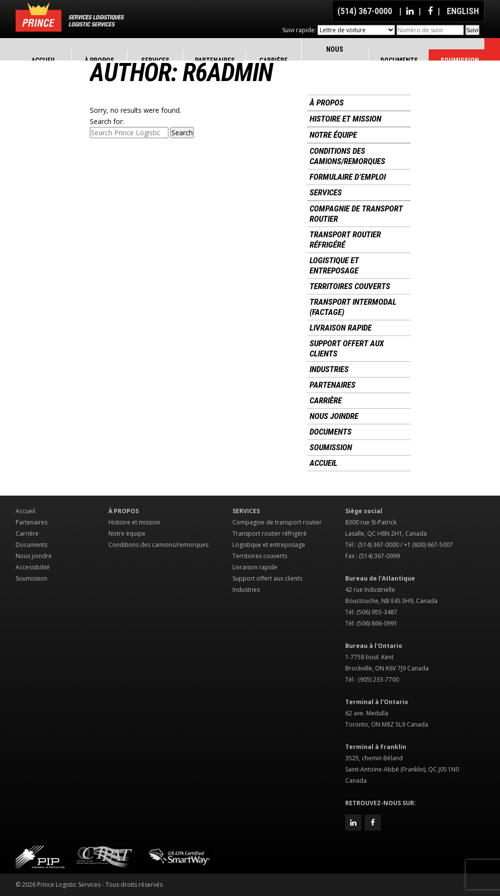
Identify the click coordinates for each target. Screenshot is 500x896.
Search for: (107, 121)
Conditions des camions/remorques (347, 156)
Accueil (323, 463)
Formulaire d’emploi (348, 177)
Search (182, 132)
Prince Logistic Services (70, 17)
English (463, 11)
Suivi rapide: (299, 30)
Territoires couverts (350, 286)
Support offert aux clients (347, 348)
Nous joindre (334, 416)
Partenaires (332, 385)
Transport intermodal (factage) (353, 307)
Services (326, 192)
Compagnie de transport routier (356, 214)
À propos (327, 102)
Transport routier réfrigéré (345, 239)
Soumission (331, 447)
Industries (329, 369)
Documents (331, 432)
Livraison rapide (341, 328)
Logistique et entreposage (334, 265)
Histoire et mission (345, 119)
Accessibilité (33, 567)
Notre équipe (333, 135)
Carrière (326, 400)
